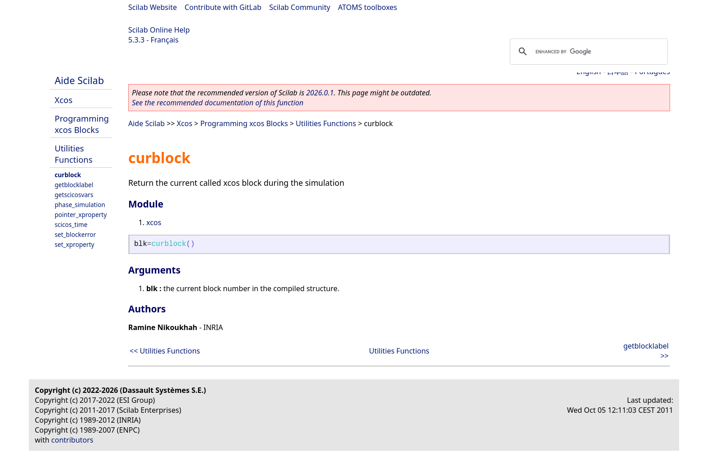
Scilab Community (299, 7)
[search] (587, 51)
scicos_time (71, 224)
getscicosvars (74, 194)
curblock (68, 174)
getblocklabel (74, 184)
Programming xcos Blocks (82, 124)
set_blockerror (75, 234)
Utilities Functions (74, 153)
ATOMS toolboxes (367, 7)
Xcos (64, 99)
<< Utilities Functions (165, 351)
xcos (153, 222)
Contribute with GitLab (223, 7)
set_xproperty (74, 244)
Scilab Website (152, 7)
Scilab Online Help (159, 30)
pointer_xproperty (81, 214)
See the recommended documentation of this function (217, 103)
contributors (72, 440)
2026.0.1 (320, 93)
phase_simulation (80, 204)
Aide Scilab (79, 80)
